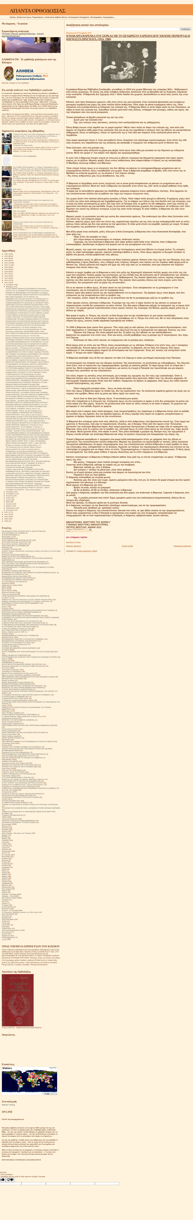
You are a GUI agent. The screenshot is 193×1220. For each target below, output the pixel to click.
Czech (4, 847)
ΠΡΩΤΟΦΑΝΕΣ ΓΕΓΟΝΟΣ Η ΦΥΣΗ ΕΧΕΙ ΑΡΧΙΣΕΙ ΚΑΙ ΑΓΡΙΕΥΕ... (27, 417)
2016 (6, 276)
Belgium (5, 835)
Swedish (5, 917)
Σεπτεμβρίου (10, 493)
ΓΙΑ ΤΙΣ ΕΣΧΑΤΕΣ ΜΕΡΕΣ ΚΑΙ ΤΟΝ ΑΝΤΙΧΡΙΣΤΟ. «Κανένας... (26, 396)
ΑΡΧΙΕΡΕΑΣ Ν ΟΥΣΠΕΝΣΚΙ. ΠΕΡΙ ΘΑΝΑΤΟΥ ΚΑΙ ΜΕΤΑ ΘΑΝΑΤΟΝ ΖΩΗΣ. (29, 572)
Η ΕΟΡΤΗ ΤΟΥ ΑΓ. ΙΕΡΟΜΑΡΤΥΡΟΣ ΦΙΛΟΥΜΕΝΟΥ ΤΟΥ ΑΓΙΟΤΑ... (28, 291)
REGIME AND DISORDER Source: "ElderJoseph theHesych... (26, 421)
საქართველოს (7, 937)
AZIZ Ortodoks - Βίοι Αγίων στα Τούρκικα (16, 833)
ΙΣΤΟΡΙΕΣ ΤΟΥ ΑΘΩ (9, 646)
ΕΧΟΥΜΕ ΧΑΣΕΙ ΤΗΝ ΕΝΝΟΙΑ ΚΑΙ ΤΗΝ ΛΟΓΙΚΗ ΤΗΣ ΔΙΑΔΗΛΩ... (27, 453)
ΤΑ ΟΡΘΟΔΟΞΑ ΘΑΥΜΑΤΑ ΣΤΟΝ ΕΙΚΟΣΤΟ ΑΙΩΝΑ (20, 797)
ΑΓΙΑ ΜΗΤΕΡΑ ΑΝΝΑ (9, 535)
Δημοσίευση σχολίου (73, 542)
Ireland (4, 873)
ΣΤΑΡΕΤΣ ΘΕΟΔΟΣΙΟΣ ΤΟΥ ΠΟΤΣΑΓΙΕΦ (17, 774)
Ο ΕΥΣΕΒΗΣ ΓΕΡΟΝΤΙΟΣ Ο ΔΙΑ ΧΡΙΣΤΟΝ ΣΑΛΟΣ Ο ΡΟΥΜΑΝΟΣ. (26, 695)
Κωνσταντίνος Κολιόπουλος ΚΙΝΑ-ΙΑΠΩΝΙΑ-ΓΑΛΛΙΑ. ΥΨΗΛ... (25, 331)
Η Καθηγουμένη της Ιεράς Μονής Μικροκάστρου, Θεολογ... (25, 451)
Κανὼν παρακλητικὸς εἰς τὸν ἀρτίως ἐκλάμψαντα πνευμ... (24, 327)
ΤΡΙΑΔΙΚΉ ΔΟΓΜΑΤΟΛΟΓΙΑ (12, 815)
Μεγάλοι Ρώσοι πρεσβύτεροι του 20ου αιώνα (18, 673)
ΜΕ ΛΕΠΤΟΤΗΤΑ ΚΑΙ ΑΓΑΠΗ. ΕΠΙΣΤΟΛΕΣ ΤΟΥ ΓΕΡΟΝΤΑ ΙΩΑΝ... (27, 479)
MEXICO (5, 885)
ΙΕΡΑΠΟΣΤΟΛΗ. (8, 637)
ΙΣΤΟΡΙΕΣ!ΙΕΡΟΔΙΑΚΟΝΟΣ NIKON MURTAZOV (19, 648)
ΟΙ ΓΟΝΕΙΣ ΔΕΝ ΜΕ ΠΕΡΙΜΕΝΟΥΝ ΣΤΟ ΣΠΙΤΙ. (30, 178)
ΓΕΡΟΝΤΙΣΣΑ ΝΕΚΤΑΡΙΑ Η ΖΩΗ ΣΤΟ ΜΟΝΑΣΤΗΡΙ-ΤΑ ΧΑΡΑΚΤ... (27, 344)
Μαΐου (8, 502)
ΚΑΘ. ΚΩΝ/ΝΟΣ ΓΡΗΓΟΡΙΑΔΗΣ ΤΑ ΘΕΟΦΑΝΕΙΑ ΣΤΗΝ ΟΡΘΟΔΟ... (28, 354)
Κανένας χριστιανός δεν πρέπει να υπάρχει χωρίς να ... (23, 449)
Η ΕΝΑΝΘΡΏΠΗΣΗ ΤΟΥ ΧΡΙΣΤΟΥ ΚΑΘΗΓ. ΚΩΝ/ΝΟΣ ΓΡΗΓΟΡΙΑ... (28, 352)
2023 (6, 260)
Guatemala (6, 864)
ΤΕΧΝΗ (4, 799)
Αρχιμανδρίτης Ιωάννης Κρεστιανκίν (15, 576)
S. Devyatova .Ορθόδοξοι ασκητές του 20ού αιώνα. (20, 912)
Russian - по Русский (9, 910)
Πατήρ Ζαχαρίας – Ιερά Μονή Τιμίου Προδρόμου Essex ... (24, 400)
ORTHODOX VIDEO (9, 898)
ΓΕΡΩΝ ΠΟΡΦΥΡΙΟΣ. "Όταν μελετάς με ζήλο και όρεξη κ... (25, 415)
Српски (4, 934)
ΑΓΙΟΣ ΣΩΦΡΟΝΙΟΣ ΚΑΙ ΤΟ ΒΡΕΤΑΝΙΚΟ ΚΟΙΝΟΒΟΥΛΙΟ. (34, 233)
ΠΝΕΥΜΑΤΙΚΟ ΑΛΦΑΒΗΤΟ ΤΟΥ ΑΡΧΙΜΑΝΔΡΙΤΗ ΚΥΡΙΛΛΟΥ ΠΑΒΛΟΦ (28, 741)
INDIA (4, 869)
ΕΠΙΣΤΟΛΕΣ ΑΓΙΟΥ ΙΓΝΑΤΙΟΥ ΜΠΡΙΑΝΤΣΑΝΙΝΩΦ (20, 612)
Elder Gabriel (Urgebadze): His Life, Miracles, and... (22, 297)
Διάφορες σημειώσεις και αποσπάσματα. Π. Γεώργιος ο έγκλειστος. (26, 601)
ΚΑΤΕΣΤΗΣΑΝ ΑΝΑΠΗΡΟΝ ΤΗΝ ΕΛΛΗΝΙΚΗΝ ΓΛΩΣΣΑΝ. (25, 378)
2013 (6, 282)
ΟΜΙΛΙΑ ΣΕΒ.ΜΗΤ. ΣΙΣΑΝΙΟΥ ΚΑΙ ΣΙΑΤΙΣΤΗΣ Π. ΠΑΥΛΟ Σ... (25, 477)
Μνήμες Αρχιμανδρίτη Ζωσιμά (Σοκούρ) (16, 682)
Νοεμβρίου (10, 287)
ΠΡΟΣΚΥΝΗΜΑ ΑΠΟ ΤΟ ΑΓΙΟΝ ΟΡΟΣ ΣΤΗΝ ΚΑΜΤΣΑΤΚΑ (23, 754)
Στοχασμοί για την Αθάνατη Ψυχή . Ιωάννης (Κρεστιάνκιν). (22, 785)
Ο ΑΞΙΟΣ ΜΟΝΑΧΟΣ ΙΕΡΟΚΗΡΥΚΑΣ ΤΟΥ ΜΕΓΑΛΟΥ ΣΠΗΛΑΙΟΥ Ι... (28, 423)
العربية (4, 939)
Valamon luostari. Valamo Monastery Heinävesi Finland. (24, 390)
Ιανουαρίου (10, 510)
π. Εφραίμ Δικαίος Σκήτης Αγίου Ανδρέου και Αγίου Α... (23, 356)
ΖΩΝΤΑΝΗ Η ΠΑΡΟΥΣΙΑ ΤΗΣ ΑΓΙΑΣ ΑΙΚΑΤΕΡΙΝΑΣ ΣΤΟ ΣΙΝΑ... (26, 329)
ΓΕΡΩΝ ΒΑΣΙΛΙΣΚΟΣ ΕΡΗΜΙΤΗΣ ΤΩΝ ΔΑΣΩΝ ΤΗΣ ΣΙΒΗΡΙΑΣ (24, 596)
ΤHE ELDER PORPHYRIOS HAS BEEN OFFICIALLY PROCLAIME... (28, 307)
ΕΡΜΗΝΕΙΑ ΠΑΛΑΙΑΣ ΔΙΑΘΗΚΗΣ (14, 614)
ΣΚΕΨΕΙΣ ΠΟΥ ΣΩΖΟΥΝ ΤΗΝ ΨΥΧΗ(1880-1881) (20, 767)
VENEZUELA (6, 928)
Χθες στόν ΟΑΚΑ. (19, 211)
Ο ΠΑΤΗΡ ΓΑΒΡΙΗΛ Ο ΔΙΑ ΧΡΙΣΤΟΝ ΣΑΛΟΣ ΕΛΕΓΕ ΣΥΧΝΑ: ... (26, 315)
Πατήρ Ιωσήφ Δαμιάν (9, 731)
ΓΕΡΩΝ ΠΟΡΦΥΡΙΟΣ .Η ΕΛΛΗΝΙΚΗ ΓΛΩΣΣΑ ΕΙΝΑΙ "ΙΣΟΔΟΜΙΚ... (27, 392)
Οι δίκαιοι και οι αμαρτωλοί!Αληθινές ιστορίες (18, 700)
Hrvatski (5, 865)
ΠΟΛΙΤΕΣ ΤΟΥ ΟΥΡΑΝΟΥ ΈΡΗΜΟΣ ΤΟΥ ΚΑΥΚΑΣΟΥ (21, 747)
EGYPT (4, 853)
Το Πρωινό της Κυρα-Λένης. (23, 145)
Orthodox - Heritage (9, 894)
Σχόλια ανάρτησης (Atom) (87, 551)
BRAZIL (4, 838)
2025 (6, 256)
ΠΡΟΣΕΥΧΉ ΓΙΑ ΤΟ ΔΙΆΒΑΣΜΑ (24, 156)
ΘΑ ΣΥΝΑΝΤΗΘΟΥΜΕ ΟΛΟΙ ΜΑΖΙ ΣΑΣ (16, 630)
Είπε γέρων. (17, 189)
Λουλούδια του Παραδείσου (11, 671)
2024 (6, 258)
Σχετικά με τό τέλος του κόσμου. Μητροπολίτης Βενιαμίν (22, 793)
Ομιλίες (4, 705)
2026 (6, 254)
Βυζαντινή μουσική (8, 592)
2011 (6, 514)
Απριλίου (9, 504)
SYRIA (4, 921)
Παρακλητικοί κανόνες (10, 718)
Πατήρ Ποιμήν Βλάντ (9, 734)
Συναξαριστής (7, 792)
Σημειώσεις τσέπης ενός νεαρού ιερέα (15, 763)
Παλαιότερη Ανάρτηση (182, 546)
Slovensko (5, 916)
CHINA (4, 844)
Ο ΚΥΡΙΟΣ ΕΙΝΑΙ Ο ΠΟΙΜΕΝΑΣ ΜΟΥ (15, 696)
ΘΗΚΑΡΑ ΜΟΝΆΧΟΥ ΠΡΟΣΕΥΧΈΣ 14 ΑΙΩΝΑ (18, 635)
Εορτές (4, 607)
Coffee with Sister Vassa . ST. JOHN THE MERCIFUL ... (24, 465)
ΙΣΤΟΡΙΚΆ (5, 650)
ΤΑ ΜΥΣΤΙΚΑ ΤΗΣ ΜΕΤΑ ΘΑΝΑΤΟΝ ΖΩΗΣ (17, 795)
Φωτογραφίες (6, 824)
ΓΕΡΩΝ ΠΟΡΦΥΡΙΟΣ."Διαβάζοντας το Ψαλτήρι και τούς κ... (25, 425)
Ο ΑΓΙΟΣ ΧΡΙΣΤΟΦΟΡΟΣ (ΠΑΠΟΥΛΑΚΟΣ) (17, 689)
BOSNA (4, 837)
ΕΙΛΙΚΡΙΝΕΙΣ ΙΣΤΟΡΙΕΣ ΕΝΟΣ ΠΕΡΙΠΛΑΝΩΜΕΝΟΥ (21, 603)
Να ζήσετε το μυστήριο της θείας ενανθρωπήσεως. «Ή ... (24, 445)
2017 (6, 274)
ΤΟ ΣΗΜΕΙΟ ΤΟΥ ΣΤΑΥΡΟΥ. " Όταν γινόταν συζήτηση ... (24, 489)
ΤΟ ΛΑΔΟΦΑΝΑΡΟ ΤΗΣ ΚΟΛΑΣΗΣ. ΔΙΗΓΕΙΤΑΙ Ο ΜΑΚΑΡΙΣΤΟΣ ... (27, 364)
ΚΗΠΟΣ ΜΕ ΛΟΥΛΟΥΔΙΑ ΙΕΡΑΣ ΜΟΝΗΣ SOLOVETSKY (22, 664)
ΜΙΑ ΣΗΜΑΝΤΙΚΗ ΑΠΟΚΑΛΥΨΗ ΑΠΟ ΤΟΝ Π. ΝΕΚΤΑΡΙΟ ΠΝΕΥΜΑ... (28, 461)
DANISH (5, 849)
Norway (4, 892)
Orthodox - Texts (8, 896)
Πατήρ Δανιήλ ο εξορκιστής (11, 723)
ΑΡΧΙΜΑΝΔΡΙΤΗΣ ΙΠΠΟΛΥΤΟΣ (13, 574)
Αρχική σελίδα (127, 546)
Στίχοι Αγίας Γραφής (9, 776)
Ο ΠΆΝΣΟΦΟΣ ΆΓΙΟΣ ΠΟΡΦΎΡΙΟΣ (15, 698)
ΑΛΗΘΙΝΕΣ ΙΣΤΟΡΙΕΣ (10, 549)
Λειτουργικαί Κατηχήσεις (10, 669)
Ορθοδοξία (88, 531)
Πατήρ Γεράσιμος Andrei (10, 722)
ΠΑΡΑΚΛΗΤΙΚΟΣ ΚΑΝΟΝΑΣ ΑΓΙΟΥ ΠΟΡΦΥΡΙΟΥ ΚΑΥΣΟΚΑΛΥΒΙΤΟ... (29, 309)
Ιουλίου (8, 498)
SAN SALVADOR (8, 914)
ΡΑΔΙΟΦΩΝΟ (7, 759)
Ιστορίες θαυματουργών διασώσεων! (15, 644)
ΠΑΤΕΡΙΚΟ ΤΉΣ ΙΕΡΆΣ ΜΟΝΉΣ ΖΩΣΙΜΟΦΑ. (18, 720)
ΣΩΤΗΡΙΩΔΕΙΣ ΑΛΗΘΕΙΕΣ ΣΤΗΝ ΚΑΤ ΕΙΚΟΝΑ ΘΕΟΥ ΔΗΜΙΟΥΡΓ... (28, 323)
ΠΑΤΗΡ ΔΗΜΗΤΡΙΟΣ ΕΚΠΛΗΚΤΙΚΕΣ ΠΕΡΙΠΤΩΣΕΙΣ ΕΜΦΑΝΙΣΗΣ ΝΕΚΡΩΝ (29, 725)
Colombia (5, 846)
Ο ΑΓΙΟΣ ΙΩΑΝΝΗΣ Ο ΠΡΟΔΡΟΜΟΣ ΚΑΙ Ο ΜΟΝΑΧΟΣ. (24, 412)
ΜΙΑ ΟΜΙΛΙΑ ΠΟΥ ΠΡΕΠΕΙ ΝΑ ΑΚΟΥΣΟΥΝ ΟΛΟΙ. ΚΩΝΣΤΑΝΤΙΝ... (27, 437)
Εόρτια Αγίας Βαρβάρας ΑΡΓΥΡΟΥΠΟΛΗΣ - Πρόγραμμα (24, 483)
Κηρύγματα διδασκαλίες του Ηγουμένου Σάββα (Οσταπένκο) (23, 666)
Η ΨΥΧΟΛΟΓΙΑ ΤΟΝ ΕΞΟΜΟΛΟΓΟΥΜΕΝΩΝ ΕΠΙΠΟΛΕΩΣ (25, 376)
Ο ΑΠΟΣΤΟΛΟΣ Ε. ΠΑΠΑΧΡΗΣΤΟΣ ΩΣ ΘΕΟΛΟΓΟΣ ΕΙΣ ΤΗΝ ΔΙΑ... (28, 370)
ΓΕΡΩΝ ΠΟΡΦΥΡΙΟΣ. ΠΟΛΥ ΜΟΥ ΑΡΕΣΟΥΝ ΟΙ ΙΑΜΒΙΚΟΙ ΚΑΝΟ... (28, 394)
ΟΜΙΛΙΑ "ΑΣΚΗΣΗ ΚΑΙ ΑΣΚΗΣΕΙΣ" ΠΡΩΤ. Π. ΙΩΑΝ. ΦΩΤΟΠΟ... (26, 443)
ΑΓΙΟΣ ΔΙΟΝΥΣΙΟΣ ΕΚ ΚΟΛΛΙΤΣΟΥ (15, 542)
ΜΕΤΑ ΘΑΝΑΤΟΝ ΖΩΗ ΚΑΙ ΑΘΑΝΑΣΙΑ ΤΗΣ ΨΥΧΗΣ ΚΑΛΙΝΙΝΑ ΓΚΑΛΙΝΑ (28, 677)
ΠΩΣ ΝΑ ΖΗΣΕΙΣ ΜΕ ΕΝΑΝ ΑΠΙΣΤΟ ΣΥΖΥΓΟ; (18, 756)
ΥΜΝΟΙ (4, 817)
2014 (6, 280)
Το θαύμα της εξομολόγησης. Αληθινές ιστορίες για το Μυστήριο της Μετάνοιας (30, 804)
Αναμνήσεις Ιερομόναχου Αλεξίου (14, 554)
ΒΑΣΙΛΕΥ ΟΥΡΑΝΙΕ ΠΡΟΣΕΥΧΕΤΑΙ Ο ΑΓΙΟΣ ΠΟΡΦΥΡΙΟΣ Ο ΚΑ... (27, 338)
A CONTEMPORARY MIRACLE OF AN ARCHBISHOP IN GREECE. (28, 433)
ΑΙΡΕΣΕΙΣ (5, 547)
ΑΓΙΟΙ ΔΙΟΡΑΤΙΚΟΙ (8, 538)
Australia (5, 829)
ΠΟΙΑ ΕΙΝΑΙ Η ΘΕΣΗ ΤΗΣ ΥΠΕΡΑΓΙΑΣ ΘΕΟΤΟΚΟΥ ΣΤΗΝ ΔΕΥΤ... (27, 402)
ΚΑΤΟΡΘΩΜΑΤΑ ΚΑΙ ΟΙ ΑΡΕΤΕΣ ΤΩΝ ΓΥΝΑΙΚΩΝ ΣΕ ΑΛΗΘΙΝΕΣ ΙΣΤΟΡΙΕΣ (29, 657)
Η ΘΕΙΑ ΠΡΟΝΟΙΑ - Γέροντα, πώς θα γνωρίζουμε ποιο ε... (24, 411)
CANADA (5, 840)
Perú (3, 901)
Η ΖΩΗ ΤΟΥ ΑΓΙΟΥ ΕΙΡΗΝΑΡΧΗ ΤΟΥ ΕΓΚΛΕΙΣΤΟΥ (20, 621)
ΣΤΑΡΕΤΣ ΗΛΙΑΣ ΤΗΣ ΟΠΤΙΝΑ (13, 772)
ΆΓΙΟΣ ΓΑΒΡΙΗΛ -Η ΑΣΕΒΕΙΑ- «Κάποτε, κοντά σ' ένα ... (24, 408)
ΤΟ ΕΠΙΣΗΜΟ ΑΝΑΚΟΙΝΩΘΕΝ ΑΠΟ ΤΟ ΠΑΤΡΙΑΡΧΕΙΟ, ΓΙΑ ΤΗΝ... (27, 342)
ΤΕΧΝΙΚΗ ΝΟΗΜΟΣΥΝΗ (11, 801)
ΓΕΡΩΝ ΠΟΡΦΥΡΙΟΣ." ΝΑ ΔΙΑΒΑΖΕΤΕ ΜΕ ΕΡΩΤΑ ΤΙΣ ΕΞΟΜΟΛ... (28, 380)
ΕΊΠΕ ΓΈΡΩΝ (7, 605)
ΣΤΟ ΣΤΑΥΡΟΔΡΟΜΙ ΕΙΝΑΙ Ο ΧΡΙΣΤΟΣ (16, 777)
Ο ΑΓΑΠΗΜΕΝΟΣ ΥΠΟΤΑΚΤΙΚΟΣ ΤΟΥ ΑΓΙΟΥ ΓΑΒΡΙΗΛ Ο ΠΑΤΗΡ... (28, 313)
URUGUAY (6, 925)
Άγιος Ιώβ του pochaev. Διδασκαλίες (15, 544)
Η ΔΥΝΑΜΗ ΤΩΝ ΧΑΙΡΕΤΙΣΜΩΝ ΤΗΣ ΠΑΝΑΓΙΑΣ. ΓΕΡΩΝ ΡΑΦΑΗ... (28, 439)
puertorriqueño (7, 907)
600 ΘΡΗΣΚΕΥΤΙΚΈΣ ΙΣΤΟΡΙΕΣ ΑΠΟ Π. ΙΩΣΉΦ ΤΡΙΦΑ (22, 531)
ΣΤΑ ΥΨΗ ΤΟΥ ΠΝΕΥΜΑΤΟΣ (12, 770)
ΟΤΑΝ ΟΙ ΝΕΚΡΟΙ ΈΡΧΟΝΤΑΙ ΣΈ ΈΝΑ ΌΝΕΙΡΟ (19, 714)
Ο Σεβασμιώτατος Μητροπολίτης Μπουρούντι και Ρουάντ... (25, 366)
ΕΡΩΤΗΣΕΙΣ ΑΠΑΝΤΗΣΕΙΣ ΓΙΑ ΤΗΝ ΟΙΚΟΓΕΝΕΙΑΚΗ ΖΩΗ (23, 616)
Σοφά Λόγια (6, 768)
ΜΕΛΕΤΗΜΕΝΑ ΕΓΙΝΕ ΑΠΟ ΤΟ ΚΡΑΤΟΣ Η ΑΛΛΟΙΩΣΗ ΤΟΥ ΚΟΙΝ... (28, 455)
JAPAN (4, 878)
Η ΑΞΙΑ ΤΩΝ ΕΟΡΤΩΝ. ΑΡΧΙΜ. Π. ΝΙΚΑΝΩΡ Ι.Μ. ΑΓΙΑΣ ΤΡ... (25, 463)
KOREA (4, 882)
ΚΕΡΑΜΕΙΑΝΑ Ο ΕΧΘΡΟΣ (11, 662)
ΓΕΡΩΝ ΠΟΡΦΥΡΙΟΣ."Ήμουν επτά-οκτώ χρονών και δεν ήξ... (26, 429)
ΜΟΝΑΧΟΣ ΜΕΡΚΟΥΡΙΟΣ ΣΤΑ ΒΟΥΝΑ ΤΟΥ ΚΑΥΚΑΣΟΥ (22, 686)
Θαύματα (82, 531)
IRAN (4, 871)
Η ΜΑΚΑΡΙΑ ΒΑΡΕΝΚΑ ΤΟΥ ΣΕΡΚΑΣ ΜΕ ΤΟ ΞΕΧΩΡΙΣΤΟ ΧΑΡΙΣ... (28, 303)
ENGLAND (6, 856)
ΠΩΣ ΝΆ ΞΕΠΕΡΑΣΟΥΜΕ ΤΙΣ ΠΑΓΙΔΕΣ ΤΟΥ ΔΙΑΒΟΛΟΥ (22, 758)
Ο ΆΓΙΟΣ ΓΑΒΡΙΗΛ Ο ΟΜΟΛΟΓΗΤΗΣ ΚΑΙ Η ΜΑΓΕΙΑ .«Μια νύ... (26, 360)
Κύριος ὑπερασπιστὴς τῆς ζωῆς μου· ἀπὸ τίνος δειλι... (23, 335)
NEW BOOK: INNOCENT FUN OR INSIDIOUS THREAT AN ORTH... (28, 475)
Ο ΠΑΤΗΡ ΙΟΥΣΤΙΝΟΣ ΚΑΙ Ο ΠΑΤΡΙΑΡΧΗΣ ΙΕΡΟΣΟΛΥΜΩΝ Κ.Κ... (27, 301)
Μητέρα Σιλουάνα (8, 680)
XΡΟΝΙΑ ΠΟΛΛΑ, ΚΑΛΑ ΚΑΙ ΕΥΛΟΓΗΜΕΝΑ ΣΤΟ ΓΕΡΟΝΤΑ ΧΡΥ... (27, 346)
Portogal (5, 905)
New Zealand (6, 889)
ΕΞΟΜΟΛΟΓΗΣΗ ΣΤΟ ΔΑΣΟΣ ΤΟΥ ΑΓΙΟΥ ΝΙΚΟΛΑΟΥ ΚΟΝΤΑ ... (27, 372)
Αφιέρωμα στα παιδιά (9, 585)
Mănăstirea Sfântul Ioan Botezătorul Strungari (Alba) (22, 384)
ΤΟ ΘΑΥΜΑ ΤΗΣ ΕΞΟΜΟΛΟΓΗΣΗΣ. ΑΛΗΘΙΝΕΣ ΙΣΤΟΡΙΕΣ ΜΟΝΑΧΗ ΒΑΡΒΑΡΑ (31, 808)
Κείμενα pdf (6, 660)
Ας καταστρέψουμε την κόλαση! (13, 581)
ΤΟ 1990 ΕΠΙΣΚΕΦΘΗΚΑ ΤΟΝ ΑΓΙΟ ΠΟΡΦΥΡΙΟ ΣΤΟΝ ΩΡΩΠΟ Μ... (28, 295)
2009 (6, 519)
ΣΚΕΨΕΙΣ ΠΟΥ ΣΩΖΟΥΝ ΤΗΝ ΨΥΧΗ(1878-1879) (20, 765)
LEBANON (6, 883)
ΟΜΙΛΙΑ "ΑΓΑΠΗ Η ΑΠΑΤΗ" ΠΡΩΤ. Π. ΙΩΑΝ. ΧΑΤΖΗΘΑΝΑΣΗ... (26, 441)
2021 (6, 265)
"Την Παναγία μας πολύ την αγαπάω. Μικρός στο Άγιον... (24, 447)
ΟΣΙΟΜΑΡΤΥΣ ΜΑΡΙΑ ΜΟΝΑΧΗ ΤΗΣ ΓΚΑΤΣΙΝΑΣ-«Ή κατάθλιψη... (27, 293)
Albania (4, 826)
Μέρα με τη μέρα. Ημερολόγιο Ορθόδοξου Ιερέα (19, 675)
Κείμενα (4, 659)
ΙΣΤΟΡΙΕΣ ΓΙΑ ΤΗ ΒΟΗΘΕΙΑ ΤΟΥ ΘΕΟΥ (16, 643)
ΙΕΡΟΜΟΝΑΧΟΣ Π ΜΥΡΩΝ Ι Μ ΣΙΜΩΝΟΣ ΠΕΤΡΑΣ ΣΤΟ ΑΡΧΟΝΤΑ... (28, 485)
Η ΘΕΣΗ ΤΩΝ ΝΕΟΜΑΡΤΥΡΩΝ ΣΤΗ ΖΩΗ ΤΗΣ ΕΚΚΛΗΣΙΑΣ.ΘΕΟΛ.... (28, 435)
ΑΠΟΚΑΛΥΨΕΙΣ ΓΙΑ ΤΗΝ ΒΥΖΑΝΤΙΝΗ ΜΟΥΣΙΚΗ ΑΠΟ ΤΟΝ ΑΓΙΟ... (28, 321)
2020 (6, 267)
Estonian (5, 860)
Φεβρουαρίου (11, 508)
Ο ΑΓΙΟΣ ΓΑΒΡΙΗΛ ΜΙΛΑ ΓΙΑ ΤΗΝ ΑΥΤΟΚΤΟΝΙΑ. (21, 459)
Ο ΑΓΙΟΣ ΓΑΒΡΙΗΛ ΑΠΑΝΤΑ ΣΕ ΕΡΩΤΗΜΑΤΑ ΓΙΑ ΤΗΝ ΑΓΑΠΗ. (26, 288)
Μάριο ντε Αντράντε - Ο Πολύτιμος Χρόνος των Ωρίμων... (24, 348)
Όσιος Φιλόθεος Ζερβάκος (11, 713)
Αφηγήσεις (74, 531)
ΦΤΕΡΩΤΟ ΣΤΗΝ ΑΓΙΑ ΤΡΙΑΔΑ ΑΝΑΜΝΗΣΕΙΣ (18, 820)
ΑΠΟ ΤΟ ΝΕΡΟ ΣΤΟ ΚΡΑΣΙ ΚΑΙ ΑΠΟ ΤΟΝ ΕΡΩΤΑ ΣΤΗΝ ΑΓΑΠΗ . (27, 333)
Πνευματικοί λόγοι (8, 743)
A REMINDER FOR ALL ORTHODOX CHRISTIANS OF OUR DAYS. (28, 471)
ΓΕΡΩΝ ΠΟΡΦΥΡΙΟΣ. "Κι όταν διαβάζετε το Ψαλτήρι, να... (24, 427)
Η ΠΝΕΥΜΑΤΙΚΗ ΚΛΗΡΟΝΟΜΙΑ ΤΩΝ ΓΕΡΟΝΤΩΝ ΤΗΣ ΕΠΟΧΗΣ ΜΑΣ (27, 625)
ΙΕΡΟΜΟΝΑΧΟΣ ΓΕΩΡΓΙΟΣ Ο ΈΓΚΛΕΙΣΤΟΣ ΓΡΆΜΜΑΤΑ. (23, 639)
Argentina (5, 828)
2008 (6, 521)
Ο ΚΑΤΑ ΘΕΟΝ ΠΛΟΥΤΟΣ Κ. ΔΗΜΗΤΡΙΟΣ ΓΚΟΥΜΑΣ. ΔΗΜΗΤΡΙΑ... (28, 473)
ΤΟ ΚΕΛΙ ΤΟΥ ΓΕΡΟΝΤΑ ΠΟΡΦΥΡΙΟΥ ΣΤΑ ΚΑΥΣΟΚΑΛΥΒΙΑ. (26, 325)
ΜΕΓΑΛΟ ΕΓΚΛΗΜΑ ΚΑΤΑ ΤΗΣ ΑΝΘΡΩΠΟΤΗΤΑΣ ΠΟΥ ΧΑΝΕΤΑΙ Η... (28, 457)
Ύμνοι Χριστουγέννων (10, 819)
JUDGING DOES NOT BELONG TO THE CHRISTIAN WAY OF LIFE (28, 419)
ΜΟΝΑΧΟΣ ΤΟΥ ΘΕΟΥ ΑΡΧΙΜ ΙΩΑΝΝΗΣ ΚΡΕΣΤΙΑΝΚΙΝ (22, 687)
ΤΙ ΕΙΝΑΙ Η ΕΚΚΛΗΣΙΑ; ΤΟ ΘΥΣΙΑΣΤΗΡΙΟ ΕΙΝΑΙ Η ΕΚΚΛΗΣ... (26, 317)
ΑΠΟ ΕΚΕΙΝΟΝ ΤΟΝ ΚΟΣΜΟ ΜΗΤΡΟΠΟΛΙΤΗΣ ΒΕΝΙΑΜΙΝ (23, 562)
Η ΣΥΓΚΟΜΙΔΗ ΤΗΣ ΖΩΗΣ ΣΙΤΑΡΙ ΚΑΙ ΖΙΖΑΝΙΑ (19, 626)
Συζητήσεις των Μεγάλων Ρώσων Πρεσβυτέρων (19, 786)
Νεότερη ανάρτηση (73, 546)
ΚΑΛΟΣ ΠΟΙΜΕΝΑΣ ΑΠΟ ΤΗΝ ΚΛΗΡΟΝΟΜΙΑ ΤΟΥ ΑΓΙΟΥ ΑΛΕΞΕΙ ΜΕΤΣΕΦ (29, 652)
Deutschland (6, 851)
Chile (4, 842)
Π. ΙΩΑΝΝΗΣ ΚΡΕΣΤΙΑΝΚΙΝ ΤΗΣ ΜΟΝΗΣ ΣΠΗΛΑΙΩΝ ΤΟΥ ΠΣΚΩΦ (28, 481)
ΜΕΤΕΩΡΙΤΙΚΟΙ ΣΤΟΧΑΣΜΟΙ (12, 678)
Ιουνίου (8, 500)
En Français (6, 855)
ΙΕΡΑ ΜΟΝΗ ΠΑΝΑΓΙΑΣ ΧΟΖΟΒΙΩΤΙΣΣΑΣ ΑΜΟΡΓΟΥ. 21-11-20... (27, 404)
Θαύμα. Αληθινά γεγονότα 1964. (13, 632)
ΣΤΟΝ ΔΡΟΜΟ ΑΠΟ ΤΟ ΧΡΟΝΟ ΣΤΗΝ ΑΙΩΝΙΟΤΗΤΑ (21, 781)
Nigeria (4, 891)
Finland (4, 862)
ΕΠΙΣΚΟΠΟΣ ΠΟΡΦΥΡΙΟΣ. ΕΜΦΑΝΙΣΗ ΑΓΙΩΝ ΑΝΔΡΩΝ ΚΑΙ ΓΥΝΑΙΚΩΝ (28, 610)
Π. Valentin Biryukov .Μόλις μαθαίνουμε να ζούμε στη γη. (22, 716)
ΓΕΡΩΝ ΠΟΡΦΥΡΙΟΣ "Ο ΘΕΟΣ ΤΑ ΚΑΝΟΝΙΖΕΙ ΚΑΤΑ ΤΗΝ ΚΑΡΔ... (27, 388)
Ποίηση (4, 745)
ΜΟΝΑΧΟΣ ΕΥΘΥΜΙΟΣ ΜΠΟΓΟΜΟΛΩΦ (16, 684)
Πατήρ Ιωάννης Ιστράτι (10, 729)
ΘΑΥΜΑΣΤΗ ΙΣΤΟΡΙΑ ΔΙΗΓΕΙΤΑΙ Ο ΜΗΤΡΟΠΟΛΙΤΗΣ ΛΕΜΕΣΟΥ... (27, 386)
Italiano (4, 876)
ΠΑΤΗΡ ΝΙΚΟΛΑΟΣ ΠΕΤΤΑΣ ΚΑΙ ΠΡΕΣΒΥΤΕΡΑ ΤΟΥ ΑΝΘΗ (23, 732)
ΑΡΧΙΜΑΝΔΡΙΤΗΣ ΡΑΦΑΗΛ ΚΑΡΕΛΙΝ (15, 580)
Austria (4, 831)
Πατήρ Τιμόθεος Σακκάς (10, 736)
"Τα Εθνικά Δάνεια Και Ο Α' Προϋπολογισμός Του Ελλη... (24, 374)
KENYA (4, 880)
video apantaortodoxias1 (11, 930)
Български (6, 932)
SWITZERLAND (7, 919)
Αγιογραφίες (6, 536)
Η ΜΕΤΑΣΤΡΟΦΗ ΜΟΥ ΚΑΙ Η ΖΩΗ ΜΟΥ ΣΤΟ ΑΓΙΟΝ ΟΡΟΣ (23, 623)
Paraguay (5, 900)
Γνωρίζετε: (5, 598)
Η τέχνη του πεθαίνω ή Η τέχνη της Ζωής (16, 628)
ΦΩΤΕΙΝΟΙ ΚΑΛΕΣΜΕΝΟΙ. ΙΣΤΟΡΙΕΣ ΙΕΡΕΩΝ (19, 822)
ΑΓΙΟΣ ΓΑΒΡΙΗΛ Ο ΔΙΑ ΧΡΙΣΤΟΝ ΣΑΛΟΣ (16, 540)
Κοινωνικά (5, 668)
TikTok (4, 923)
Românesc (6, 909)
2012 (6, 512)
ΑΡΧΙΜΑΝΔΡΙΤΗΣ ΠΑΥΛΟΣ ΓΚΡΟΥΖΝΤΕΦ (17, 578)
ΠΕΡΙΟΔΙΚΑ (6, 740)
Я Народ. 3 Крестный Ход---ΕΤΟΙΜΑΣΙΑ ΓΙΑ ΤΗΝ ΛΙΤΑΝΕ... (25, 469)
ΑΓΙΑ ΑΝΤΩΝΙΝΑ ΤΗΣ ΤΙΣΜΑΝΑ (13, 533)
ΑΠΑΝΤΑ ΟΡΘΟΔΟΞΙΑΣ (37, 11)
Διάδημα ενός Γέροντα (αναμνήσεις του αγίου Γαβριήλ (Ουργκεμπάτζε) (27, 599)
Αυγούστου (10, 496)
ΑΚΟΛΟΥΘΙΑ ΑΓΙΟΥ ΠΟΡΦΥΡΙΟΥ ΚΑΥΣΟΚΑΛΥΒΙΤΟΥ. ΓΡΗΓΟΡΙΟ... (28, 311)
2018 (6, 271)
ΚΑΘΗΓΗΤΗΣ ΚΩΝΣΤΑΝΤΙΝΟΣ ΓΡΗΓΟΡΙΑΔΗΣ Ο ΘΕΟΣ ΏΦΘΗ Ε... (28, 362)
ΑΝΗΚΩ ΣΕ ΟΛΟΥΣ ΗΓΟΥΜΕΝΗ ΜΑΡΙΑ (16, 556)
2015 (6, 278)
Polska (4, 903)
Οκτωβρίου (10, 492)
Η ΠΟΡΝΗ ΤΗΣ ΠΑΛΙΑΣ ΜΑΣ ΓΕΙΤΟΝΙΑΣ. (19, 467)
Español (5, 858)
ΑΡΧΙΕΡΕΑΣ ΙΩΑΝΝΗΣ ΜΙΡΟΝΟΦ (14, 571)
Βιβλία (4, 587)
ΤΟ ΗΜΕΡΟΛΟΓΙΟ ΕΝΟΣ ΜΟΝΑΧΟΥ (15, 802)
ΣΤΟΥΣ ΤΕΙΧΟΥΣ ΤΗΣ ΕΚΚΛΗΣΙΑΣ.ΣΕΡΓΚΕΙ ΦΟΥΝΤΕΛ (22, 783)
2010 (6, 516)
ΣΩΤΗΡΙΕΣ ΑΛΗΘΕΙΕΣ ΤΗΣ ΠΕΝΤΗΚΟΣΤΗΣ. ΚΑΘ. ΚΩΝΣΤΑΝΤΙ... (27, 358)
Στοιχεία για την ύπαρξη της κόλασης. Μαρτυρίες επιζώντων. (23, 779)
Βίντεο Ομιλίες (7, 590)
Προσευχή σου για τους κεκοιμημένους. (16, 752)
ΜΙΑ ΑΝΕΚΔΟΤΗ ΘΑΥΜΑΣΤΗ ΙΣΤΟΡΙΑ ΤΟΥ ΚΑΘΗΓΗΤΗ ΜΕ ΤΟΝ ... (28, 398)
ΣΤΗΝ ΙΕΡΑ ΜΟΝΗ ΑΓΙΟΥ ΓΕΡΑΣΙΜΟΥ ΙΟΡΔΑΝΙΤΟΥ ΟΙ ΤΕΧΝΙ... (27, 382)
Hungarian (5, 867)
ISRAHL (5, 874)
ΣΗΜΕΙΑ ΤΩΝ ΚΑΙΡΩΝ (10, 761)
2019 (6, 269)
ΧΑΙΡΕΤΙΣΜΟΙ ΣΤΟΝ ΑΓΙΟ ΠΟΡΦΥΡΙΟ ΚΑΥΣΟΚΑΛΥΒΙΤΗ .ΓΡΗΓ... (27, 305)
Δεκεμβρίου (10, 284)
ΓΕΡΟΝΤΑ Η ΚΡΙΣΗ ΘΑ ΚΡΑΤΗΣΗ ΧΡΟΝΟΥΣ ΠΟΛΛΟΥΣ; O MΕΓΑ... (28, 487)
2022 (6, 263)
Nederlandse (6, 887)
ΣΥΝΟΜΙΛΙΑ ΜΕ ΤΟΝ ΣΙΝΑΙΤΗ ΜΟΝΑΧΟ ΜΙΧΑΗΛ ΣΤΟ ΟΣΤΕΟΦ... (28, 319)
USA (3, 926)
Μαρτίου (9, 506)
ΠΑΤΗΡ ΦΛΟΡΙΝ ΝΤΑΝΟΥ (11, 738)
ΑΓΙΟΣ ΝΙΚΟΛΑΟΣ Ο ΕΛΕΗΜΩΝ (14, 545)
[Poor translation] (10, 1180)
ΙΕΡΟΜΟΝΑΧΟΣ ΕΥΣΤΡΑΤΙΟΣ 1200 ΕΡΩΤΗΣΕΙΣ (20, 641)
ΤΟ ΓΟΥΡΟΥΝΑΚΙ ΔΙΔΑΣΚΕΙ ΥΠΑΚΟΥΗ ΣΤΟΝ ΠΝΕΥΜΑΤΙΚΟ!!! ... (27, 368)
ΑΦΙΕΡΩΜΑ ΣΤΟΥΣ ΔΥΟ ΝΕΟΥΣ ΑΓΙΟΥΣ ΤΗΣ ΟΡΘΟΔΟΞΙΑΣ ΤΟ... (27, 299)
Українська (6, 935)
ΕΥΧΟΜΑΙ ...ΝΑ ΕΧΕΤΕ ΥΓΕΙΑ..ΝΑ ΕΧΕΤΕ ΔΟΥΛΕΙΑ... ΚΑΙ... (25, 431)
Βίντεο (4, 589)
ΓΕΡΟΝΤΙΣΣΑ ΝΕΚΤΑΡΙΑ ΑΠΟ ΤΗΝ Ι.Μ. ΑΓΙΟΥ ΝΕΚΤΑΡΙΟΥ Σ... (26, 350)
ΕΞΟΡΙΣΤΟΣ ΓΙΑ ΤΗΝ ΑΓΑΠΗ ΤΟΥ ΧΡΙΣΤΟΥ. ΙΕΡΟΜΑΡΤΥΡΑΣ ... (27, 406)
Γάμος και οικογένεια (9, 594)
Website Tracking (8, 1105)
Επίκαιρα (5, 608)
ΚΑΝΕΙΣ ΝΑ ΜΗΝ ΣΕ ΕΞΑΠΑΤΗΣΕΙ (14, 655)
